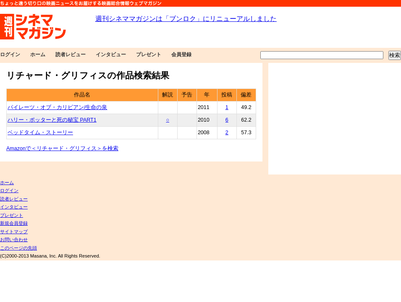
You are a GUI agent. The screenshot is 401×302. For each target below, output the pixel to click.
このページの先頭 (18, 247)
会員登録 (181, 54)
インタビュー (111, 54)
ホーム (37, 54)
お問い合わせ (14, 239)
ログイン (10, 54)
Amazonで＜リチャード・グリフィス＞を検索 (62, 148)
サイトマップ (14, 231)
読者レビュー (70, 54)
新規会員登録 (14, 223)
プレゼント (148, 54)
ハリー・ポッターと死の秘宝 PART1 (52, 120)
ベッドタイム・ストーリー (40, 132)
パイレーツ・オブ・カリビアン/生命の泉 (57, 107)
